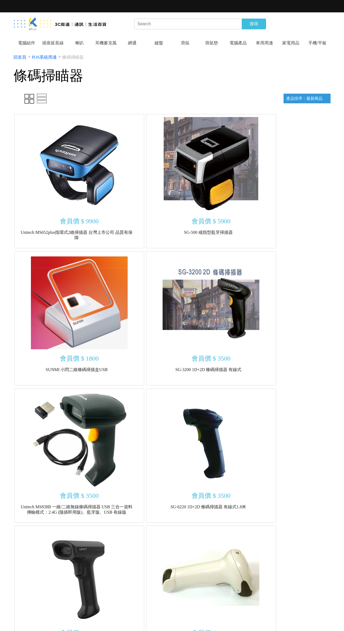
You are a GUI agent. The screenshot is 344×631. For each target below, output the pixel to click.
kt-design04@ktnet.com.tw (294, 611)
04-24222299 (207, 611)
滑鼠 (185, 43)
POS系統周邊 (44, 57)
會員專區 (67, 616)
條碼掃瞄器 (73, 57)
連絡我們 (92, 605)
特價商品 (143, 605)
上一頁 (157, 543)
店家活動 (42, 616)
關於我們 (42, 605)
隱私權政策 (67, 605)
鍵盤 (159, 43)
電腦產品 (238, 43)
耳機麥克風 (106, 43)
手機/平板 (317, 43)
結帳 (92, 616)
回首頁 (19, 57)
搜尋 (254, 24)
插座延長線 (53, 43)
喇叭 (79, 43)
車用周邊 (264, 43)
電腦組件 (26, 43)
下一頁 (187, 543)
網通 (132, 43)
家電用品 (290, 43)
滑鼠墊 (211, 43)
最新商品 (118, 605)
